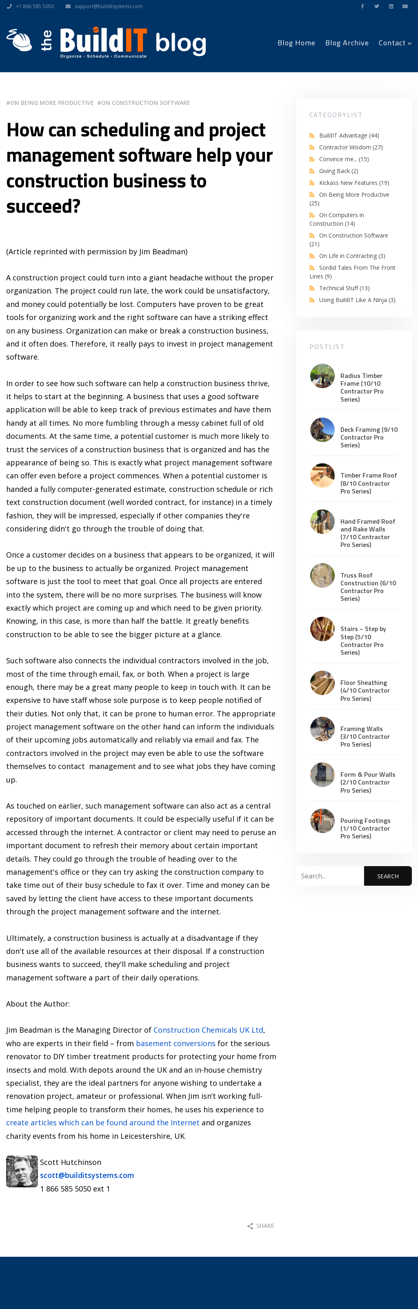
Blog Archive (347, 42)
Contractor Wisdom (351, 147)
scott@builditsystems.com (87, 1175)
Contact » (395, 42)
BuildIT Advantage (349, 135)
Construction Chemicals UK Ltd (208, 1030)
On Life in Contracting (352, 256)
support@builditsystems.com (102, 6)
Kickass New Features (354, 183)
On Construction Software (145, 103)
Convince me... (344, 159)
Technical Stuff (344, 288)
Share (260, 1225)
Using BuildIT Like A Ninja (357, 300)
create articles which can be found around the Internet (103, 1122)
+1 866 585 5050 (28, 6)
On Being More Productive (52, 103)
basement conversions (176, 1043)
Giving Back (338, 171)
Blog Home (297, 42)
